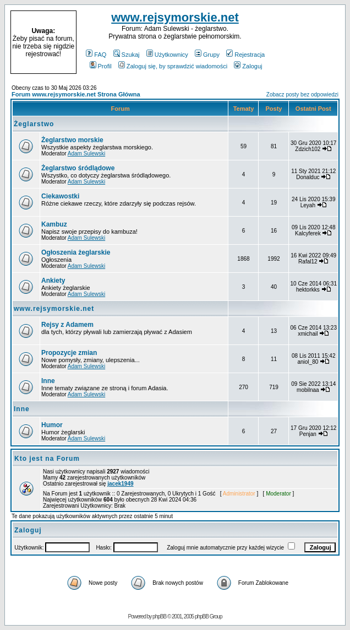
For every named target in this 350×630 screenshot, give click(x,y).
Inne (48, 381)
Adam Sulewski (86, 153)
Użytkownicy (167, 54)
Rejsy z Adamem (67, 325)
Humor (52, 425)
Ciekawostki (60, 196)
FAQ (96, 54)
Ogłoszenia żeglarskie (75, 252)
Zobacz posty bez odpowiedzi (302, 94)
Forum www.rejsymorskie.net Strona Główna (76, 94)
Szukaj (126, 54)
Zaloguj (248, 66)
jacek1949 (120, 484)
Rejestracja (245, 54)
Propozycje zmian (69, 353)
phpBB (159, 616)
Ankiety (53, 280)
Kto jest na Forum (47, 458)
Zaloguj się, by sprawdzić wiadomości (172, 66)
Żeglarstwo (34, 124)
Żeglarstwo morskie (72, 140)
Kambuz (54, 224)
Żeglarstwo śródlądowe (77, 168)
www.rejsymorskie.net (175, 17)
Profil (101, 66)
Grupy (207, 54)
